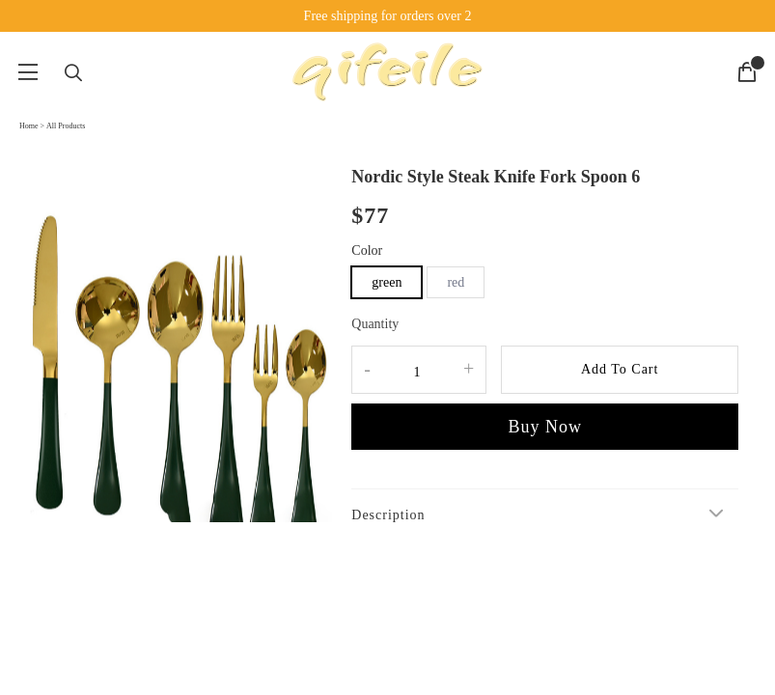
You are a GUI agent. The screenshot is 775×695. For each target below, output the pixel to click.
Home (29, 126)
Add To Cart (620, 369)
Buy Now (545, 426)
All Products (65, 126)
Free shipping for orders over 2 (388, 16)
